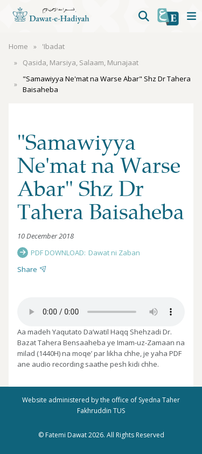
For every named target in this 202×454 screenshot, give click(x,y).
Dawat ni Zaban (114, 252)
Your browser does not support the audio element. (101, 311)
